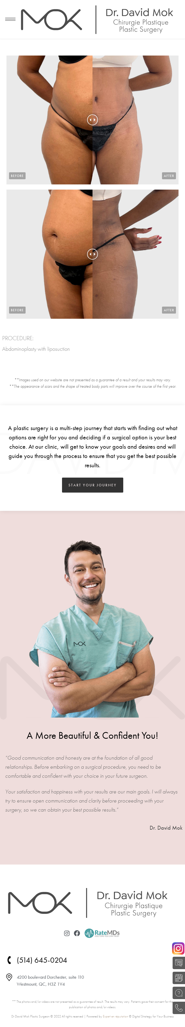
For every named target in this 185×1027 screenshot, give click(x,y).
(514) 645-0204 (177, 1008)
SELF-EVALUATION (177, 963)
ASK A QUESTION (177, 993)
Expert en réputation (115, 1016)
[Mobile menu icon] (10, 19)
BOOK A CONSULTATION (177, 978)
